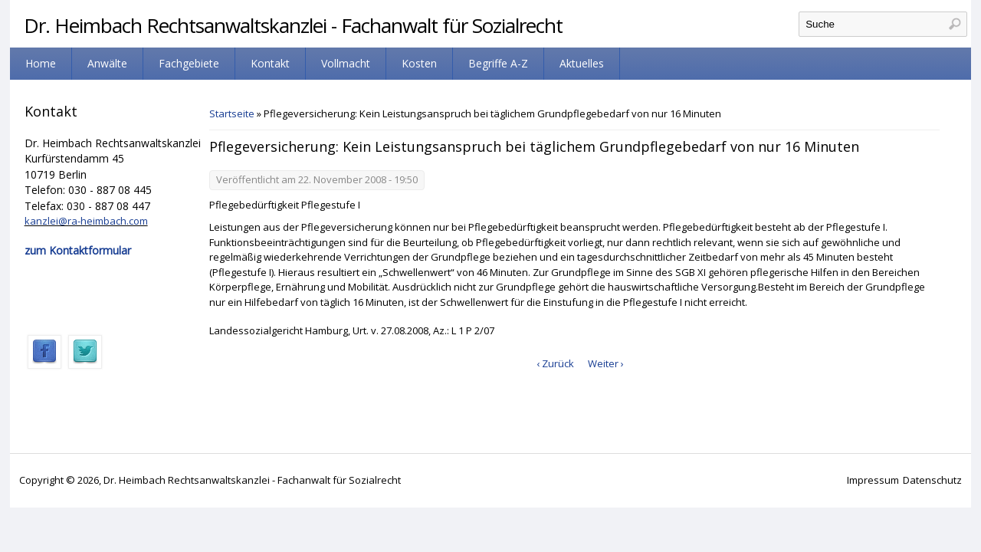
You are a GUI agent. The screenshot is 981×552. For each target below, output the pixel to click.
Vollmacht (345, 63)
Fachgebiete (189, 63)
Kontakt (270, 63)
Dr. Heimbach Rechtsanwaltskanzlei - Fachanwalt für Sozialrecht (293, 25)
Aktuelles (581, 63)
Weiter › (606, 363)
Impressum (873, 480)
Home (40, 63)
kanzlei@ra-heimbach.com (86, 221)
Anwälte (107, 63)
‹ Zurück (555, 363)
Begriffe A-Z (498, 63)
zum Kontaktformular (78, 250)
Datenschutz (932, 480)
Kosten (419, 63)
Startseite (231, 113)
